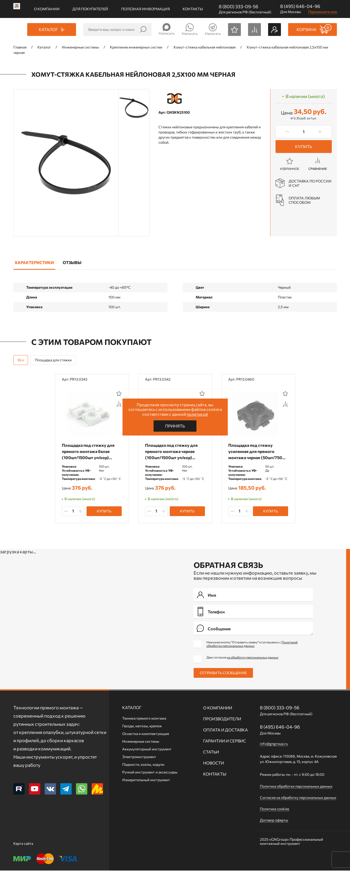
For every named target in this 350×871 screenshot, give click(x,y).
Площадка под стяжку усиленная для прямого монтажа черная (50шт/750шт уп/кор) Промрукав (252, 451)
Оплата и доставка (225, 730)
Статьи (211, 752)
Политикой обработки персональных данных (252, 644)
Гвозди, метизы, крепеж (142, 726)
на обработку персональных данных (252, 658)
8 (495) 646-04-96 (300, 6)
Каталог (131, 707)
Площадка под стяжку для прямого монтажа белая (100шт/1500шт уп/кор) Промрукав (89, 451)
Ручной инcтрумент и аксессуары (149, 772)
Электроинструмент (139, 757)
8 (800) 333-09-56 (238, 6)
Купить (303, 146)
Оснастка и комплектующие (145, 734)
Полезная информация (145, 9)
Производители (222, 719)
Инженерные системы (140, 742)
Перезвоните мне (322, 11)
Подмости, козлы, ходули (143, 765)
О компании (47, 9)
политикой (197, 414)
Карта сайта (23, 844)
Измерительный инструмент (146, 780)
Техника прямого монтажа (144, 719)
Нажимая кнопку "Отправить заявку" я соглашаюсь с (252, 644)
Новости (213, 763)
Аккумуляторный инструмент (147, 749)
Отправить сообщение (223, 673)
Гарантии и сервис (224, 741)
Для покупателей (90, 9)
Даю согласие (242, 658)
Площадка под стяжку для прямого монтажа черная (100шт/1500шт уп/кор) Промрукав (172, 451)
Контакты (193, 9)
